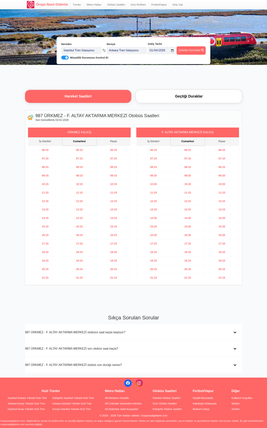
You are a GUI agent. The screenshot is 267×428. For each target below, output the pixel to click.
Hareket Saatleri (78, 96)
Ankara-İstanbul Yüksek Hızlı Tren (72, 403)
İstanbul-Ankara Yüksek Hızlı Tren (27, 397)
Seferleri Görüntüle (191, 50)
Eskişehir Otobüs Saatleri (167, 409)
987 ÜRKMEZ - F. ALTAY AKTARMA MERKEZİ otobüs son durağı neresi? (73, 364)
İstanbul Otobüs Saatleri (166, 397)
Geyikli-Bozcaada (203, 397)
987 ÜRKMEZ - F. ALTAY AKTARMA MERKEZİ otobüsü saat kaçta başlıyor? (75, 332)
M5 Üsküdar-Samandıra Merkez (123, 403)
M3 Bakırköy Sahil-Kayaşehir (121, 409)
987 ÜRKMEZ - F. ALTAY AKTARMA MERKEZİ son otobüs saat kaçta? (71, 348)
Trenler (77, 4)
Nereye (111, 44)
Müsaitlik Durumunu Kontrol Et (89, 57)
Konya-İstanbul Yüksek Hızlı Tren (71, 409)
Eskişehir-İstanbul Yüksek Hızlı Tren (73, 397)
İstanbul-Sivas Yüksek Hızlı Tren (26, 409)
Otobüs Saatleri (116, 4)
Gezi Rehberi (138, 4)
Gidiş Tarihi (155, 43)
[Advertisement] (133, 77)
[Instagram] (139, 383)
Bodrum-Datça (201, 409)
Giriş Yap (177, 4)
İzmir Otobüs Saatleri (165, 403)
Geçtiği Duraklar (189, 96)
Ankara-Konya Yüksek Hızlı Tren (26, 403)
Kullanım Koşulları (241, 397)
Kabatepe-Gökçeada (204, 403)
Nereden (66, 44)
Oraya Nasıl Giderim (47, 4)
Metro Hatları (94, 4)
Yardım (235, 409)
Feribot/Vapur (159, 4)
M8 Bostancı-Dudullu (117, 397)
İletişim (235, 403)
